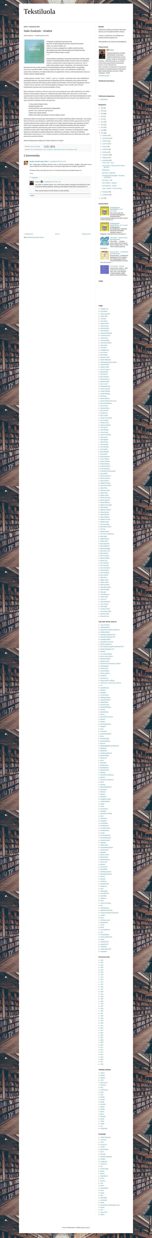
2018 (102, 130)
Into (101, 1166)
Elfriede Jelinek (104, 381)
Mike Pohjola (104, 507)
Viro (101, 1126)
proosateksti (103, 869)
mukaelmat (103, 821)
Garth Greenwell (105, 389)
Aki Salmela (103, 311)
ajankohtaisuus (104, 688)
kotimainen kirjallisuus (106, 780)
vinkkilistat (103, 946)
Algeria (102, 1073)
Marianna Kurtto (105, 490)
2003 (101, 1030)
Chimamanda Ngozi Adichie (108, 362)
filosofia (102, 709)
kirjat (101, 760)
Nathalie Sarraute (105, 519)
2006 (101, 1035)
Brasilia (102, 1075)
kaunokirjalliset (104, 738)
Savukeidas (103, 1200)
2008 (101, 1040)
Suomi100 (103, 675)
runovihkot (103, 896)
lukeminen (103, 796)
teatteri (102, 925)
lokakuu (102, 794)
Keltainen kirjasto (105, 659)
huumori (102, 719)
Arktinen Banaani (105, 1137)
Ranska (102, 1109)
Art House (103, 1139)
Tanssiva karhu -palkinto (107, 680)
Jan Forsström (104, 420)
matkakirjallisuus (105, 801)
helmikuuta (105, 192)
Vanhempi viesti (86, 234)
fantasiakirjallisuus (105, 707)
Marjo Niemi (104, 493)
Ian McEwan (104, 413)
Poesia (102, 1193)
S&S (101, 1195)
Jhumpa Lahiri (104, 422)
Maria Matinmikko (105, 485)
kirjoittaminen (104, 765)
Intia (101, 1087)
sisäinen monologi (105, 903)
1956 (101, 972)
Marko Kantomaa (105, 497)
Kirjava (102, 1173)
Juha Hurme (103, 437)
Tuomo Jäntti (104, 597)
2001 (101, 1025)
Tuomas (37, 182)
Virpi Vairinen (104, 604)
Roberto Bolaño (104, 558)
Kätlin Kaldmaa (104, 464)
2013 (101, 1052)
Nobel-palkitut (104, 666)
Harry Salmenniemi (106, 403)
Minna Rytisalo (104, 512)
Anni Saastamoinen (106, 343)
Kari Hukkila (104, 449)
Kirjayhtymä (104, 1176)
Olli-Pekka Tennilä (105, 526)
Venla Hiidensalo (105, 601)
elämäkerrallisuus (105, 697)
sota (101, 905)
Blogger (87, 1227)
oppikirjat (103, 852)
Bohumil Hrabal (105, 357)
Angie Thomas (104, 323)
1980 (101, 991)
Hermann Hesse (104, 408)
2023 (102, 116)
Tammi (102, 1207)
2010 (101, 1045)
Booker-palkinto (105, 632)
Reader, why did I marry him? (38, 161)
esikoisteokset (104, 702)
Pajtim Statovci (104, 531)
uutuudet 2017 (104, 944)
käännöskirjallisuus (105, 787)
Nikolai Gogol (104, 522)
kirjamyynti (103, 758)
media (102, 806)
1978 (101, 987)
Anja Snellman (104, 330)
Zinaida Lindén (104, 614)
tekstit (102, 927)
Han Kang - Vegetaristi (108, 173)
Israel (102, 1092)
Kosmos (102, 1181)
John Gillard (103, 427)
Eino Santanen (104, 377)
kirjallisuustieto (104, 755)
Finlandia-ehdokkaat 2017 (107, 637)
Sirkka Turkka (104, 582)
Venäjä (102, 1123)
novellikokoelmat (105, 828)
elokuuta (105, 146)
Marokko (103, 1104)
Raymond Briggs (105, 548)
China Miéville (104, 364)
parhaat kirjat (104, 857)
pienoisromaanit (104, 859)
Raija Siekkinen (104, 546)
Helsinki (102, 651)
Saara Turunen (104, 563)
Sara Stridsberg (104, 573)
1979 (101, 989)
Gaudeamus (103, 1161)
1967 (101, 979)
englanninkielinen (105, 700)
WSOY (102, 1214)
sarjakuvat (103, 898)
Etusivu (57, 234)
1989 (101, 1008)
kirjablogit (103, 748)
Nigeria (102, 1107)
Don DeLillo (104, 374)
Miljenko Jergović (105, 510)
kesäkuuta (105, 152)
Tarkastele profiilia (104, 75)
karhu (102, 736)
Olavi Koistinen (104, 524)
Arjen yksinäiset (105, 625)
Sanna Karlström (105, 568)
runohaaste (50, 149)
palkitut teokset (104, 855)
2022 (102, 119)
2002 (101, 1028)
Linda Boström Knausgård (107, 471)
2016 (102, 198)
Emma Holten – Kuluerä (117, 266)
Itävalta (102, 1097)
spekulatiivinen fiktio (106, 910)
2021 (102, 122)
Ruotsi (102, 1111)
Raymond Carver (105, 551)
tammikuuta (106, 195)
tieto (101, 932)
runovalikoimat (104, 893)
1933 (101, 965)
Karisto (102, 1171)
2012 (101, 1050)
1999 (101, 1023)
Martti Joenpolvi (105, 500)
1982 (101, 996)
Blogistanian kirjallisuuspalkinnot (110, 630)
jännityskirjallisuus (105, 734)
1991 (101, 1013)
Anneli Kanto (104, 338)
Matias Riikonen (105, 502)
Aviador (102, 1147)
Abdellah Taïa (104, 309)
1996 (101, 1018)
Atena (102, 1142)
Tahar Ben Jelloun (105, 587)
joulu (101, 729)
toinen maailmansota (106, 937)
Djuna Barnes (104, 372)
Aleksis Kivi (103, 316)
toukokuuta (105, 155)
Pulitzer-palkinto (105, 673)
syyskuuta (105, 144)
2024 (102, 113)
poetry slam (103, 862)
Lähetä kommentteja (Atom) (35, 237)
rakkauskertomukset (106, 874)
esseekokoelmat (104, 705)
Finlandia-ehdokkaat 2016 (107, 634)
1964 (101, 977)
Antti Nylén (103, 345)
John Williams (104, 430)
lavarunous (103, 789)
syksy (102, 917)
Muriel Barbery (104, 514)
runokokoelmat (57, 149)
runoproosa (103, 886)
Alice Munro (104, 321)
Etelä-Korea (103, 1082)
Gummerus (103, 1164)
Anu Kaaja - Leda (107, 180)
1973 (101, 984)
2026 (102, 108)
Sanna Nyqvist (104, 570)
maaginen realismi (105, 799)
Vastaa (31, 173)
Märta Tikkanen (104, 517)
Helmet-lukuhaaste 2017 (107, 649)
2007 (101, 1037)
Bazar (102, 1152)
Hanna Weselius (104, 398)
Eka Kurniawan (104, 379)
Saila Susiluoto (69, 149)
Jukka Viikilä (104, 442)
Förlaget (102, 1159)
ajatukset (102, 690)
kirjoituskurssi (104, 767)
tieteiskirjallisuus (105, 929)
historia (102, 714)
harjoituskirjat (104, 712)
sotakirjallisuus (104, 908)
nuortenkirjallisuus (105, 838)
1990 (101, 1011)
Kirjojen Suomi (104, 661)
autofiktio (103, 692)
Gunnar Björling (105, 393)
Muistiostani (105, 170)
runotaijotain (104, 891)
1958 (101, 974)
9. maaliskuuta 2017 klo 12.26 (52, 182)
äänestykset (103, 951)
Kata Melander (104, 451)
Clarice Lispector (105, 369)
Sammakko (103, 1197)
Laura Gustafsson (105, 466)
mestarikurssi (104, 809)
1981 (101, 994)
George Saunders (105, 391)
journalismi (103, 731)
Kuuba (102, 1102)
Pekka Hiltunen (104, 539)
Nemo (102, 1185)
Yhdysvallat (103, 1128)
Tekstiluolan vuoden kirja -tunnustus (110, 683)
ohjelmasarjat (104, 845)
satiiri (102, 900)
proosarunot (103, 867)
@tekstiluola (104, 99)
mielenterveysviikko (106, 813)
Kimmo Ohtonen (105, 461)
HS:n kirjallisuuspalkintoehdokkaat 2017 (112, 646)
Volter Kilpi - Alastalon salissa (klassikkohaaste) (118, 238)
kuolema (102, 784)
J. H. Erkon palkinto (106, 654)
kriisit (102, 782)
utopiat (102, 939)
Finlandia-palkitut (105, 639)
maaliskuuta (106, 160)
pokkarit (102, 864)
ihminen (102, 722)
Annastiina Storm (105, 335)
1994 (101, 1016)
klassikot (102, 772)
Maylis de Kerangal (106, 505)
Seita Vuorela (104, 575)
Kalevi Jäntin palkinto (106, 656)
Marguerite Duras (105, 483)
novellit (102, 833)
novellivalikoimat (105, 835)
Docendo (102, 1154)
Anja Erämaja (104, 326)
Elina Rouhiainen (105, 386)
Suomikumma (104, 678)
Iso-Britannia (104, 1090)
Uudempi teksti (28, 234)
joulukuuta (105, 135)
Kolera (102, 1178)
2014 (101, 1054)
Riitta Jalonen (104, 553)
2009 (101, 1042)
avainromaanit (104, 695)
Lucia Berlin (103, 473)
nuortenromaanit (105, 840)
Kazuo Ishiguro (104, 459)
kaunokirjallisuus (38, 149)
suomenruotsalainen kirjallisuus (109, 913)
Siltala (102, 1202)
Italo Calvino (104, 415)
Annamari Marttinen (106, 333)
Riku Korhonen (104, 556)
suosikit (102, 915)
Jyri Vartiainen (104, 447)
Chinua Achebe (104, 367)
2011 (101, 1047)
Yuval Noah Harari (105, 611)
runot (63, 149)
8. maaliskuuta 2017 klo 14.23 (57, 161)
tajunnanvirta (104, 922)
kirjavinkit (103, 763)
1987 (101, 1006)
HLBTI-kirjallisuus (105, 644)
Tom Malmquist (104, 594)
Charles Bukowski (105, 360)
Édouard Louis (104, 616)
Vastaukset (35, 177)
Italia (101, 1095)
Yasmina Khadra (105, 609)
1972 (101, 982)
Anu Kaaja (103, 347)
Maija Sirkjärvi (104, 481)
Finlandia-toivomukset (106, 642)
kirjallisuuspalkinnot (106, 753)
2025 (102, 111)
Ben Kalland (103, 355)
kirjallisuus (103, 750)
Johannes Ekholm (105, 425)
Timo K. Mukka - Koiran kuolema (112, 188)
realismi (102, 876)
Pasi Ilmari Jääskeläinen (107, 534)
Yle (101, 685)
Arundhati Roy (104, 350)
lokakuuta (105, 141)
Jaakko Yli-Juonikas (106, 418)
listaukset (103, 792)
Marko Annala (104, 495)
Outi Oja (102, 529)
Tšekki (102, 1121)
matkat (102, 804)
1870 (101, 962)
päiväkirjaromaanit (105, 871)
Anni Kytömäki (104, 340)
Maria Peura (103, 488)
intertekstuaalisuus (105, 724)
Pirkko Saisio (104, 541)
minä (101, 816)
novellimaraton (104, 830)
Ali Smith (103, 318)
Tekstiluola (39, 11)
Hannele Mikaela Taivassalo (108, 401)
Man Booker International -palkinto (110, 663)
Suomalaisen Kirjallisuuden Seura (110, 1205)
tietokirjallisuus (104, 934)
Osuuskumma (104, 1188)
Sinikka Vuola (104, 580)
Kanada (102, 1099)
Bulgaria (102, 1078)
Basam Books (104, 1149)
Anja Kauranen (104, 328)
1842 (101, 960)
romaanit (102, 879)
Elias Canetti (104, 384)
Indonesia (103, 1085)
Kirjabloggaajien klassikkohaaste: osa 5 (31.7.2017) (116, 209)
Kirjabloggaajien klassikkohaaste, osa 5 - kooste (119, 224)
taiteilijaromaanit (105, 920)
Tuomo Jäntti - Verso (108, 163)
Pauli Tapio (103, 536)
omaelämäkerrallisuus (106, 847)
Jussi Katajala (104, 444)
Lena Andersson (105, 468)
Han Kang (103, 396)
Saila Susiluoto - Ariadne (109, 186)
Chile (101, 1080)
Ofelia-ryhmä (104, 668)
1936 (101, 967)
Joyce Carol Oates (105, 435)
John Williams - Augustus (109, 183)
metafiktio (103, 811)
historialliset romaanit (106, 717)
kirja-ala (102, 743)
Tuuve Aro (103, 599)
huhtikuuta (105, 157)
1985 (101, 1004)
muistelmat (103, 818)
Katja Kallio (103, 454)
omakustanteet (104, 850)
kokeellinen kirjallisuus (107, 775)
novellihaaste (104, 823)
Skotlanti (102, 1116)
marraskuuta (106, 138)
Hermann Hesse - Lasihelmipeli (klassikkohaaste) (119, 252)
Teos (101, 1210)
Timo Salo (103, 592)
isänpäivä (103, 726)
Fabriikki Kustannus (106, 1156)
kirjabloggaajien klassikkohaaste (109, 746)
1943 (101, 970)
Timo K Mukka (104, 589)
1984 (101, 1001)
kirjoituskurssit (104, 770)
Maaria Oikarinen (105, 476)
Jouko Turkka (104, 432)
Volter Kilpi (103, 606)
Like (101, 1183)
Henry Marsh (104, 406)
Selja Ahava (103, 577)
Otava (45, 149)
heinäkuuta (105, 149)
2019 (102, 127)
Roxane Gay (103, 560)
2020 (102, 125)
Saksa (102, 1114)
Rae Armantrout (104, 543)
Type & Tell (103, 1212)
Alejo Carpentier (105, 314)
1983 (101, 999)
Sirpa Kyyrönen (104, 584)
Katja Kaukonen (105, 456)
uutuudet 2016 (104, 942)
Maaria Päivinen (105, 478)
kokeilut (102, 777)
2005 (101, 1033)
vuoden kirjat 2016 (105, 949)
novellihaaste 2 (104, 825)
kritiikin (43, 134)
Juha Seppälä (104, 439)
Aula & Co (103, 1144)
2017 (102, 133)
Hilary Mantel (104, 410)
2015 (32, 149)
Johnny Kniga (104, 1169)
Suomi (75, 149)
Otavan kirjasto (104, 671)
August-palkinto (105, 627)
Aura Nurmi (103, 352)
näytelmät (103, 842)
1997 (101, 1020)
